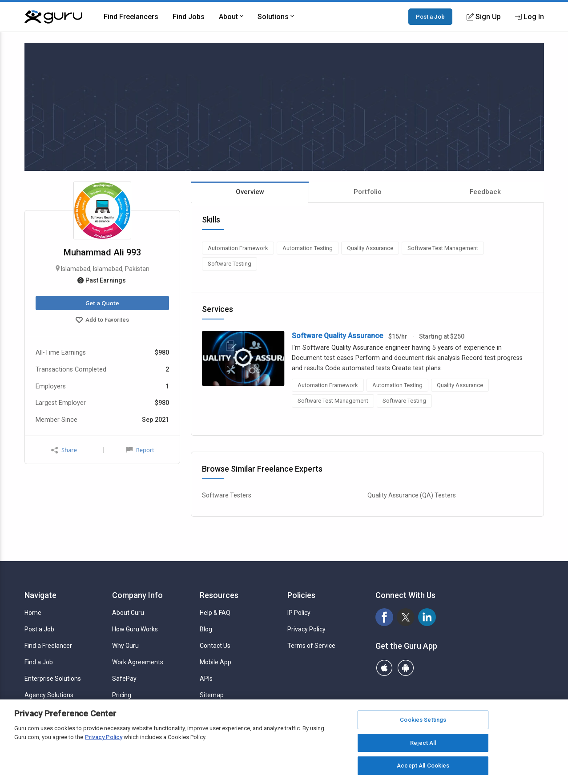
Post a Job (430, 16)
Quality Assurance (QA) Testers (411, 495)
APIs (206, 678)
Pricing (121, 695)
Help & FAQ (215, 612)
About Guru (128, 612)
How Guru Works (135, 629)
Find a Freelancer (48, 645)
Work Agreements (137, 662)
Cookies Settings (423, 719)
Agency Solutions (48, 695)
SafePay (124, 678)
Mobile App (215, 662)
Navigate (40, 595)
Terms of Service (311, 645)
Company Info (137, 595)
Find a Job (38, 662)
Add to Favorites (102, 320)
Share (64, 450)
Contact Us (215, 645)
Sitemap (212, 695)
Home (32, 612)
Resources (219, 595)
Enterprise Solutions (52, 678)
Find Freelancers (131, 16)
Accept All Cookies (423, 765)
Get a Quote (102, 303)
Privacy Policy (306, 629)
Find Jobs (189, 16)
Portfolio (368, 192)
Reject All (423, 743)
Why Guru (125, 645)
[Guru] (53, 17)
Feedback (485, 192)
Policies (301, 595)
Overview (250, 192)
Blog (206, 629)
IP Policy (298, 612)
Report (140, 450)
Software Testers (226, 495)
